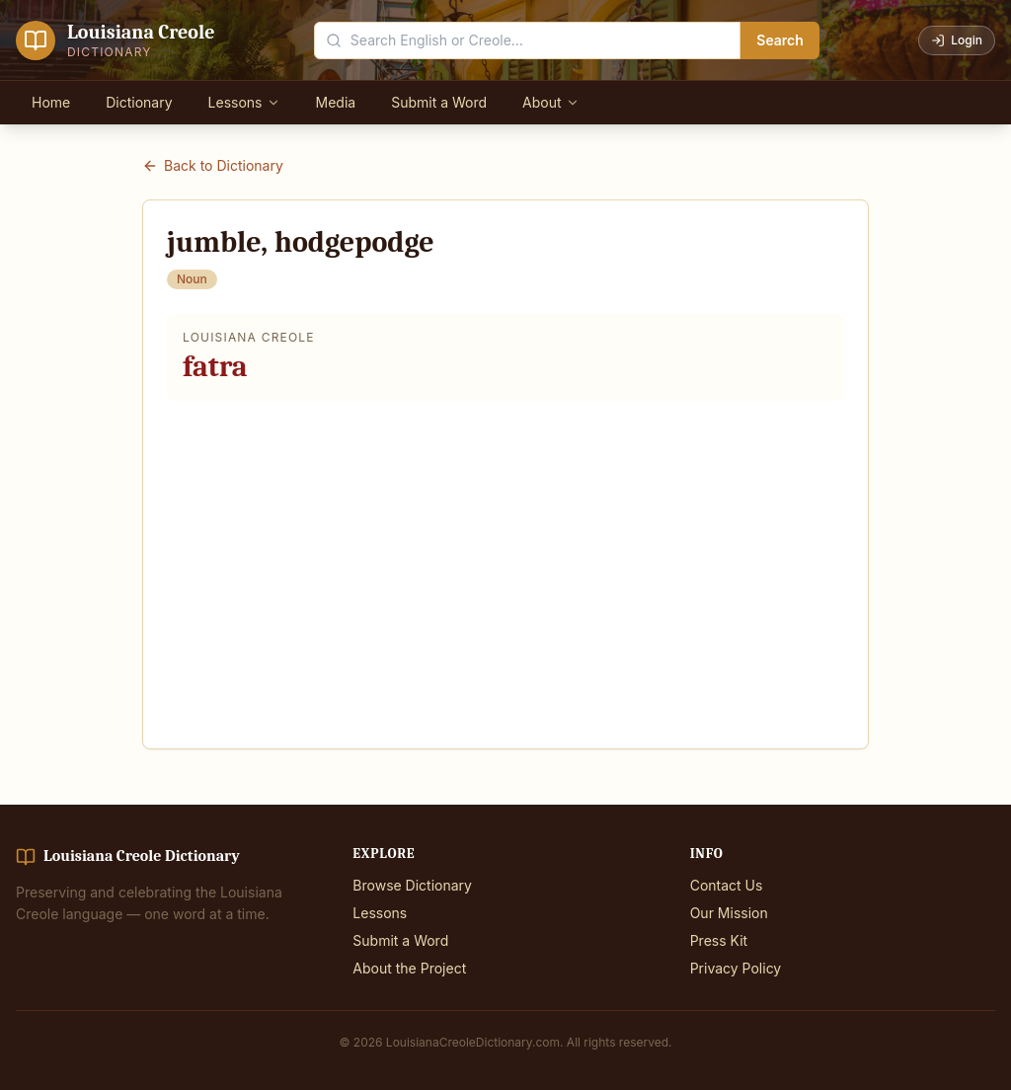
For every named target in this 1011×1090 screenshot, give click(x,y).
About (550, 102)
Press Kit (718, 940)
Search (780, 40)
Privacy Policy (736, 968)
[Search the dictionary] (527, 40)
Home (51, 102)
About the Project (409, 968)
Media (336, 102)
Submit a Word (439, 102)
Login (956, 40)
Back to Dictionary (212, 165)
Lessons (244, 102)
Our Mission (729, 912)
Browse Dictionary (412, 885)
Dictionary (139, 102)
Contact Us (726, 885)
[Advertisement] (505, 563)
